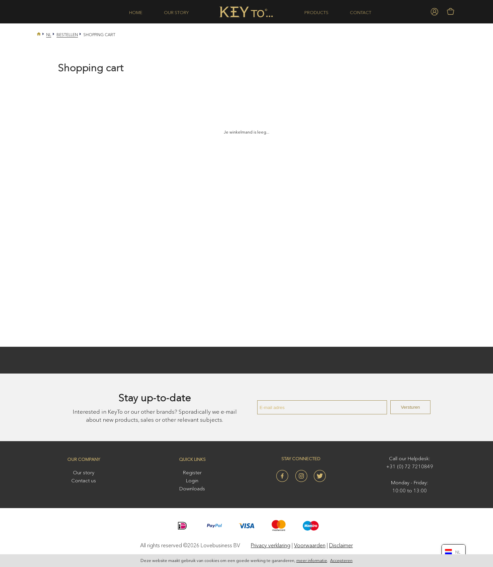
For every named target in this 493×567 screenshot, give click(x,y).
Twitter (319, 476)
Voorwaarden (309, 545)
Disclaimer (341, 545)
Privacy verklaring (270, 545)
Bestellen (67, 34)
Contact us (83, 480)
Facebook (282, 476)
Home (135, 12)
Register (192, 472)
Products (316, 12)
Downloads (192, 488)
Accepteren (341, 560)
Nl (48, 34)
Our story (176, 12)
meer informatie (311, 560)
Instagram (301, 476)
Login (192, 480)
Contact (360, 12)
